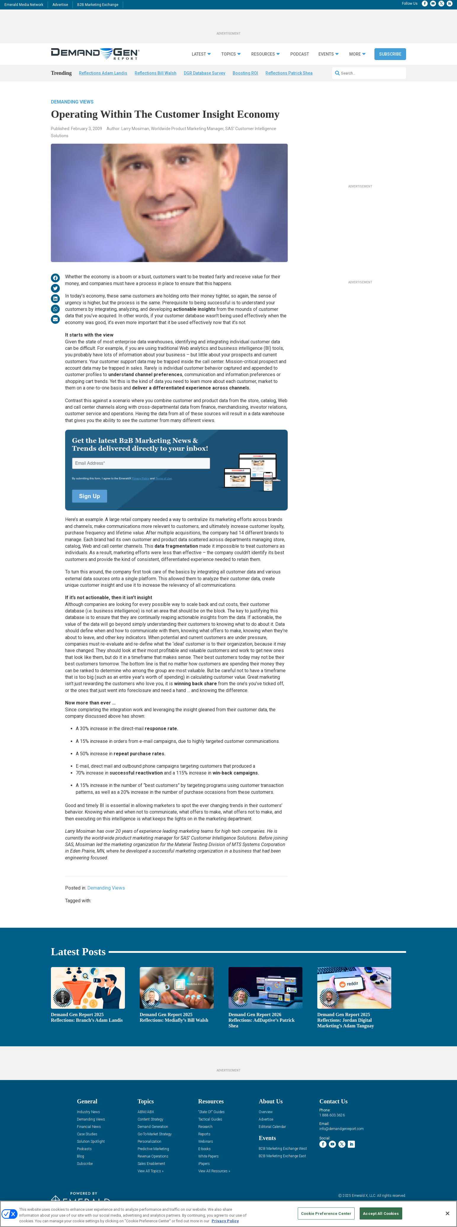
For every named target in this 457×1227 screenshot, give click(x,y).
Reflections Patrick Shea (289, 73)
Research (205, 1127)
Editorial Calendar (272, 1127)
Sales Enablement (151, 1164)
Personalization (149, 1142)
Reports (204, 1134)
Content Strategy (150, 1119)
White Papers (208, 1156)
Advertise (60, 5)
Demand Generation (153, 1127)
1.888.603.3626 (332, 1115)
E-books (204, 1149)
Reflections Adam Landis (103, 73)
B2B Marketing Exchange (97, 5)
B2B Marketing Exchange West (283, 1149)
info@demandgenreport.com (341, 1129)
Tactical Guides (210, 1119)
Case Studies (87, 1134)
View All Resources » (214, 1171)
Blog (80, 1156)
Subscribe (390, 54)
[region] (228, 1214)
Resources (263, 54)
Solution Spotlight (91, 1142)
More (355, 54)
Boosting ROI (245, 73)
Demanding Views (72, 102)
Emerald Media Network (23, 5)
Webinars (205, 1142)
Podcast (299, 54)
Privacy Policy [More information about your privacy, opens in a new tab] (225, 1221)
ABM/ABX (146, 1112)
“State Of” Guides (211, 1112)
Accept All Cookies (381, 1213)
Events (326, 54)
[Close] (447, 1213)
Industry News (88, 1112)
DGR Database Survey (204, 73)
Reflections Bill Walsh (155, 73)
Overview (266, 1112)
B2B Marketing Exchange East (282, 1156)
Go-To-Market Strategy (155, 1134)
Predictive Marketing (153, 1149)
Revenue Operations (153, 1156)
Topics (228, 54)
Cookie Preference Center (326, 1213)
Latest (199, 54)
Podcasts (84, 1149)
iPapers (204, 1164)
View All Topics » (150, 1171)
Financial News (89, 1127)
